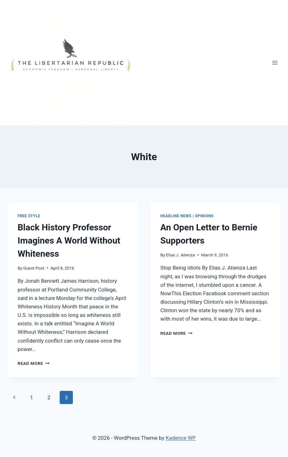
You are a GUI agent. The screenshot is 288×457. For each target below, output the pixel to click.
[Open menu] (274, 62)
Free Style (29, 216)
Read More (34, 363)
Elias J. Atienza (180, 254)
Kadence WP (181, 438)
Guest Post (33, 268)
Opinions (204, 216)
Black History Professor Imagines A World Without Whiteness (69, 240)
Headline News (176, 216)
